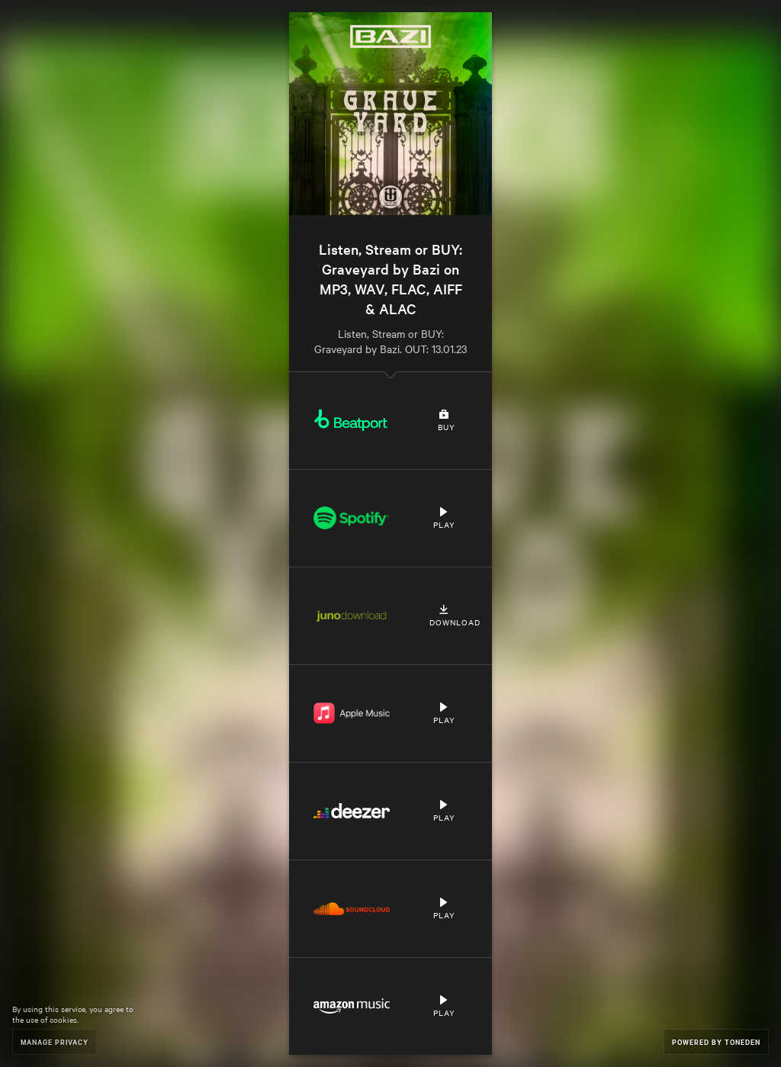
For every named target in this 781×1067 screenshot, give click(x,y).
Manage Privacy (54, 1041)
